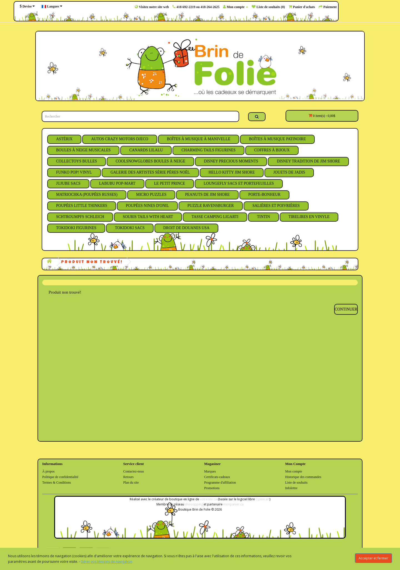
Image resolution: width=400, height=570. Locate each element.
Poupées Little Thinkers (81, 206)
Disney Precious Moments (231, 161)
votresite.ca (207, 501)
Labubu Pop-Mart (117, 183)
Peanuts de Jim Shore (207, 194)
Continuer (346, 309)
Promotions (211, 488)
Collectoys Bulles (76, 161)
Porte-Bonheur (264, 194)
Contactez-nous (133, 471)
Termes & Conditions (56, 482)
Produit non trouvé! (92, 262)
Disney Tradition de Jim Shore (308, 161)
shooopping (194, 506)
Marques (210, 471)
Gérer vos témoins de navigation (106, 561)
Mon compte (293, 471)
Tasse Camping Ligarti (215, 217)
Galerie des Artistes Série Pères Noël (150, 172)
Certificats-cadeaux (217, 477)
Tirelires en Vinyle (309, 217)
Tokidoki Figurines (76, 228)
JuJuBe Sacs (68, 183)
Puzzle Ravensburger (211, 206)
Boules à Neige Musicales (83, 150)
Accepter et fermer (373, 558)
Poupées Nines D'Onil (147, 206)
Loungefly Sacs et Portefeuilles (239, 183)
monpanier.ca (230, 506)
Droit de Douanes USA (186, 228)
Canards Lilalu (146, 150)
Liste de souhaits (296, 482)
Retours (128, 477)
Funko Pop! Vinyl (74, 172)
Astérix (64, 139)
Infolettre (291, 488)
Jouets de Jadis (289, 172)
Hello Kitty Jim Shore (232, 172)
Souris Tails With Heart (148, 217)
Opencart (256, 501)
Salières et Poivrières (276, 206)
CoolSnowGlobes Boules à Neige (150, 161)
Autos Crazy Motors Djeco (119, 139)
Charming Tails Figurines (208, 150)
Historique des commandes (303, 477)
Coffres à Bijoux (272, 150)
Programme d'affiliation (220, 482)
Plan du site (131, 482)
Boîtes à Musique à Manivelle (199, 139)
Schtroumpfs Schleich (80, 217)
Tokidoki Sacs (130, 228)
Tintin (263, 217)
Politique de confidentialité (60, 477)
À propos (48, 471)
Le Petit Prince (169, 183)
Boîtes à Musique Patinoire (277, 139)
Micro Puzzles (151, 194)
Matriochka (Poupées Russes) (87, 194)
